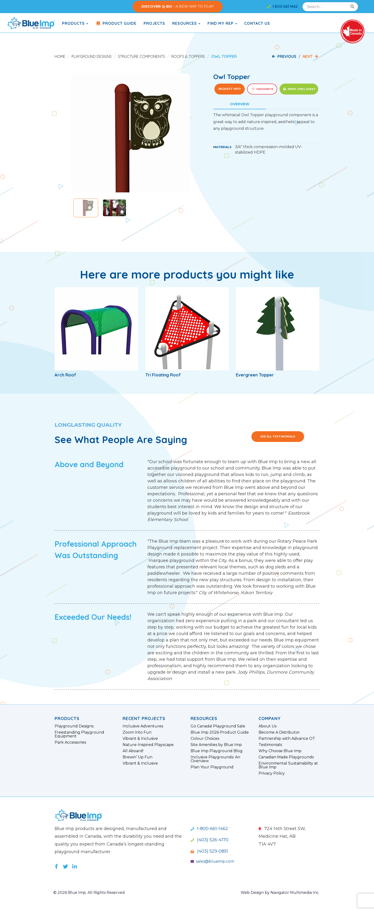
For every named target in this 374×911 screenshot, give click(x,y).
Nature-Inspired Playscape (148, 745)
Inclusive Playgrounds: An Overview (215, 759)
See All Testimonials (277, 436)
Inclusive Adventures (143, 726)
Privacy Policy (272, 773)
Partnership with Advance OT (287, 739)
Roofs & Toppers (188, 56)
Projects (154, 23)
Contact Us (257, 23)
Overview (239, 104)
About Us (267, 726)
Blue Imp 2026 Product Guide (220, 732)
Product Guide (115, 23)
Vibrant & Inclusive (140, 739)
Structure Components (141, 56)
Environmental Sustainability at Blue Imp (288, 765)
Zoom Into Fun (137, 732)
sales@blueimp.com (212, 861)
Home (60, 56)
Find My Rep (222, 23)
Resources (186, 23)
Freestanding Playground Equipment (79, 734)
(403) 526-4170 (210, 839)
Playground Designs (92, 56)
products (75, 23)
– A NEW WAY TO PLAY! (177, 6)
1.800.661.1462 (282, 6)
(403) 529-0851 (209, 851)
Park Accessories (70, 742)
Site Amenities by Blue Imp (216, 745)
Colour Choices (205, 739)
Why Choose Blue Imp (280, 751)
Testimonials (270, 745)
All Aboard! (133, 751)
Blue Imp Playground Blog (217, 751)
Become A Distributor (279, 732)
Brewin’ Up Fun (137, 757)
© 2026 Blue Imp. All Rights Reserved (89, 892)
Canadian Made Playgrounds (286, 757)
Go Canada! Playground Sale (218, 726)
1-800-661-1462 (209, 828)
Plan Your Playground (212, 767)
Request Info (229, 88)
